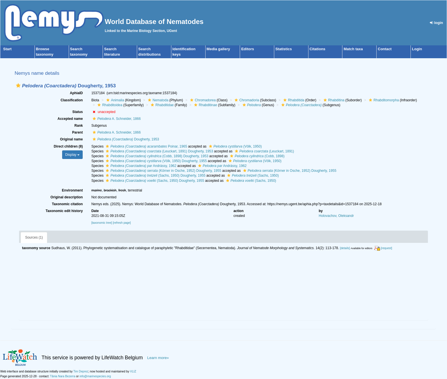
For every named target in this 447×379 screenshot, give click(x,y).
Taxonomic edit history (64, 211)
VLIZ (133, 371)
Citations (318, 49)
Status (77, 112)
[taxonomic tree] (101, 222)
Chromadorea (202, 100)
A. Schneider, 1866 (116, 119)
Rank (78, 126)
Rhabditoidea (109, 105)
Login (417, 49)
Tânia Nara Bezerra (62, 376)
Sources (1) (34, 237)
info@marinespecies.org (95, 376)
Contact (384, 49)
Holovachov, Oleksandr (336, 216)
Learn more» (158, 358)
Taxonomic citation (67, 204)
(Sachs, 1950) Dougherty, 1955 (154, 176)
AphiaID (76, 93)
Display (72, 155)
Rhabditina (333, 100)
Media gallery (218, 49)
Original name (71, 139)
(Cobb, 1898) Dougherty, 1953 (156, 156)
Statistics (283, 49)
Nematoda (157, 100)
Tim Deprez (80, 371)
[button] (18, 85)
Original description (66, 197)
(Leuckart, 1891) (263, 151)
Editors (247, 49)
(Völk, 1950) (235, 146)
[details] (345, 248)
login (436, 23)
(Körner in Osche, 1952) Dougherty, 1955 (162, 171)
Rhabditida (293, 100)
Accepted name (70, 119)
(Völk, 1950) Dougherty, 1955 (155, 161)
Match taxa (353, 49)
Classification (71, 100)
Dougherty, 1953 (125, 139)
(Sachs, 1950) (252, 176)
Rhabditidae (161, 105)
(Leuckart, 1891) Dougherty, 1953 (158, 151)
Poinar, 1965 (145, 146)
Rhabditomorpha (383, 100)
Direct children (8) (68, 146)
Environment (72, 190)
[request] (386, 248)
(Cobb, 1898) (257, 156)
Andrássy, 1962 (140, 166)
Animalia (114, 100)
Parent (77, 132)
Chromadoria (246, 100)
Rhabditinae (205, 105)
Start (7, 49)
